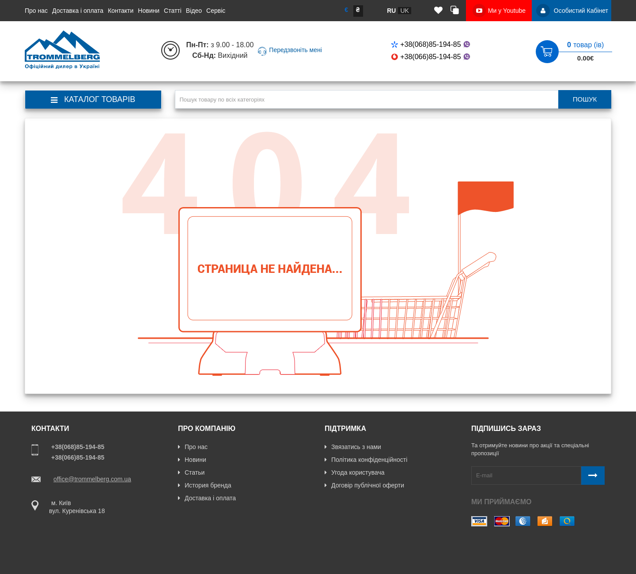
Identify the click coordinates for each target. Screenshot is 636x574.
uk (404, 10)
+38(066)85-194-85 (431, 56)
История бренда (204, 485)
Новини (148, 10)
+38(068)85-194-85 (431, 44)
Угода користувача (354, 472)
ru (391, 10)
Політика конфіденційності (366, 459)
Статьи (191, 472)
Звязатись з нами (353, 446)
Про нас (36, 10)
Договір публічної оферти (364, 485)
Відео (194, 10)
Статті (173, 10)
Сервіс (215, 10)
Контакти (120, 10)
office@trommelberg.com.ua (92, 479)
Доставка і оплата (77, 10)
